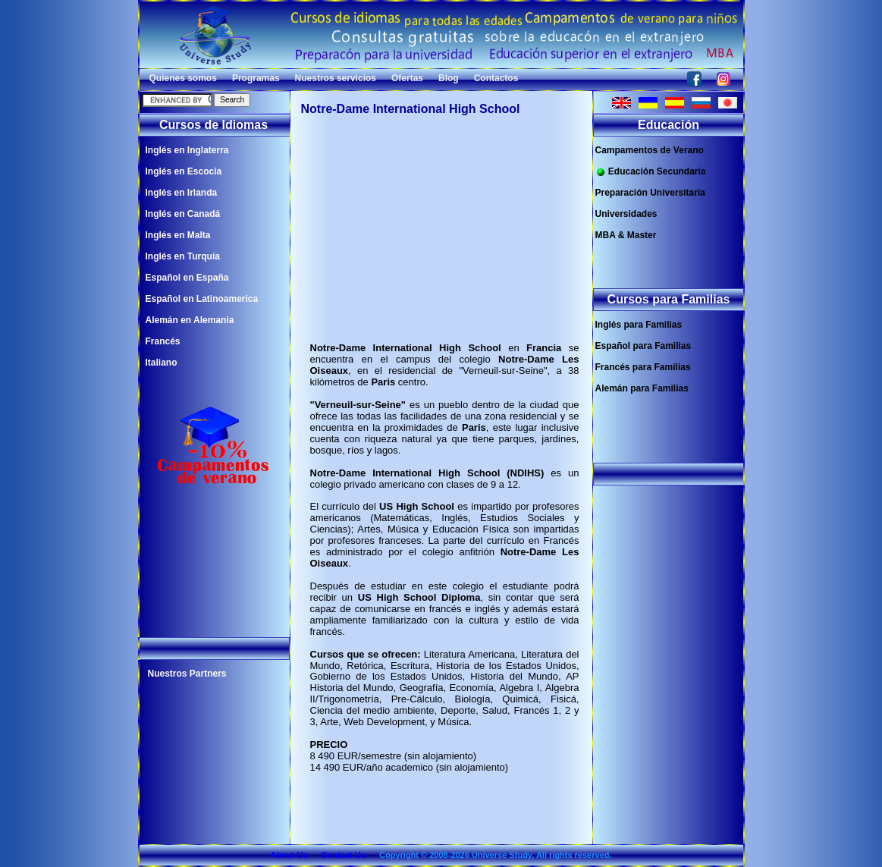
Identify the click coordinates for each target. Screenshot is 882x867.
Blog (448, 78)
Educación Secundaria (650, 171)
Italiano (161, 362)
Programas (256, 78)
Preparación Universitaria (650, 192)
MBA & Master (626, 235)
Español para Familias (643, 346)
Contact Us (344, 854)
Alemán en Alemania (190, 320)
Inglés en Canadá (183, 214)
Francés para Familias (643, 367)
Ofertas (407, 78)
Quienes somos (183, 78)
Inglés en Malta (178, 235)
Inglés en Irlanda (182, 192)
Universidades (626, 214)
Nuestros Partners (187, 673)
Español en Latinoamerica (202, 299)
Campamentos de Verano (649, 150)
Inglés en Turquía (183, 256)
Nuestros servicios (335, 78)
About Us (288, 854)
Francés (163, 341)
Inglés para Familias (639, 324)
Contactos (496, 78)
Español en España (187, 277)
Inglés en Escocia (184, 171)
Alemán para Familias (642, 388)
